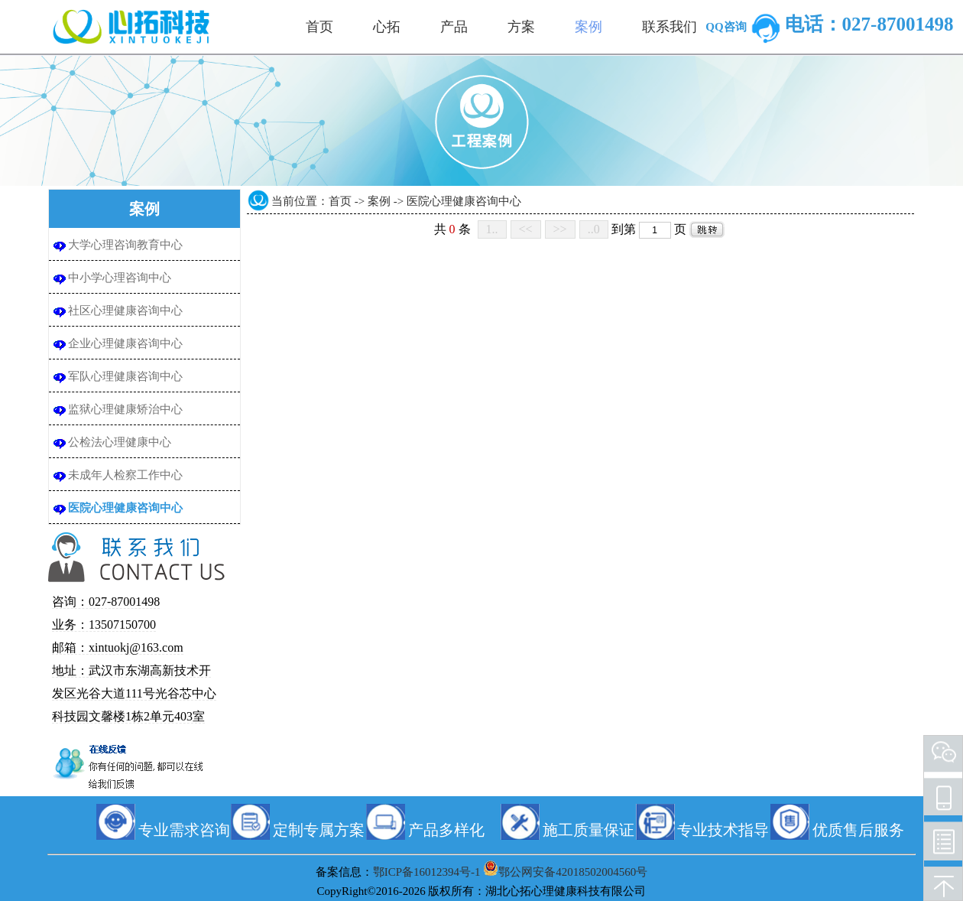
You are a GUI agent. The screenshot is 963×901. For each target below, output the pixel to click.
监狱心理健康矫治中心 (125, 409)
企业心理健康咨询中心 (125, 343)
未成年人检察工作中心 (125, 475)
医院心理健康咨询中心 (125, 508)
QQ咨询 (744, 27)
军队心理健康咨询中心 (125, 376)
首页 (340, 201)
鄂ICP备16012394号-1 (427, 872)
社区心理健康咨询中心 (125, 310)
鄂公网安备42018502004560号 (572, 872)
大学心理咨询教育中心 (125, 245)
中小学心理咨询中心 (119, 278)
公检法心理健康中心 (119, 442)
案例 (379, 201)
